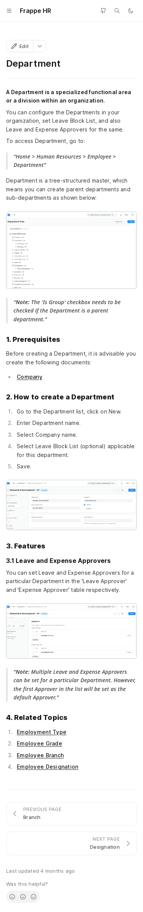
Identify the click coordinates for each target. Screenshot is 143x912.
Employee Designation (48, 766)
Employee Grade (39, 743)
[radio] (12, 896)
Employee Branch (40, 755)
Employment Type (41, 732)
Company (29, 376)
